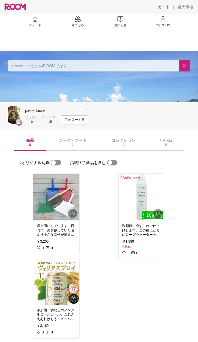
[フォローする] (74, 119)
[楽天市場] (185, 6)
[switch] (56, 162)
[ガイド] (164, 6)
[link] (56, 197)
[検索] (184, 65)
